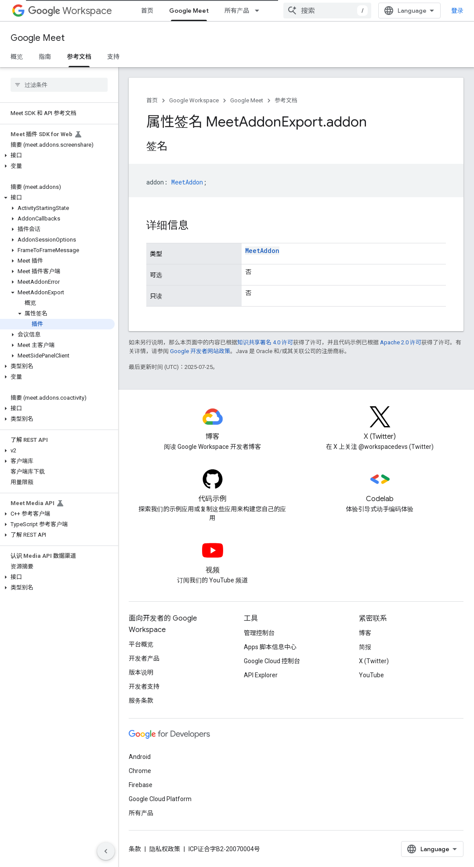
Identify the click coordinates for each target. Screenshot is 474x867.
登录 (457, 10)
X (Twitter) (374, 661)
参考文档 (286, 100)
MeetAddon (262, 250)
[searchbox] (59, 85)
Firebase (140, 784)
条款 (135, 849)
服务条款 (141, 700)
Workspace (70, 11)
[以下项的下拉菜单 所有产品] (259, 10)
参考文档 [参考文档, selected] (79, 57)
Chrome (140, 770)
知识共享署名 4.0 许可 (265, 342)
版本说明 (141, 672)
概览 (17, 57)
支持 (113, 57)
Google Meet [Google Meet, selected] (189, 10)
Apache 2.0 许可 (400, 342)
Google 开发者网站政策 (200, 351)
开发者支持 (144, 686)
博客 (365, 632)
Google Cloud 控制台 (272, 661)
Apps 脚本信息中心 (270, 646)
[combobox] (327, 10)
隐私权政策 (164, 849)
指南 (45, 57)
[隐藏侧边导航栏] (106, 851)
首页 (147, 10)
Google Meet (38, 38)
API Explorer (261, 675)
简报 (365, 646)
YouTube (371, 675)
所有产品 (236, 10)
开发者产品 (144, 658)
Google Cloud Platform (160, 798)
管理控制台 (259, 632)
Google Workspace (194, 100)
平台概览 (141, 644)
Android (140, 756)
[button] (57, 155)
